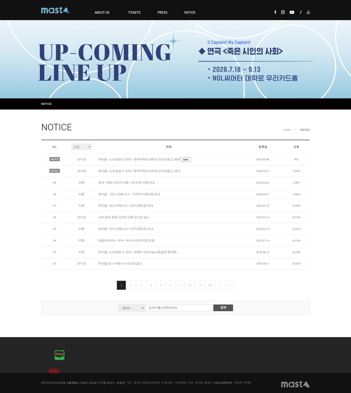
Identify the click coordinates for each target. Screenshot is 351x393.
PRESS (162, 12)
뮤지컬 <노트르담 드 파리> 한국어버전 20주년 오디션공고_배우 (139, 159)
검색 (223, 307)
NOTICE (189, 12)
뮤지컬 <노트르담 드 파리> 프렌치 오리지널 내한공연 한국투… (138, 252)
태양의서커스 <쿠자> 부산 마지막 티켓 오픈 (126, 240)
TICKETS (134, 12)
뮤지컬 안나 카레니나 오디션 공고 (120, 263)
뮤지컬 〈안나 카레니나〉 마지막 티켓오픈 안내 (129, 194)
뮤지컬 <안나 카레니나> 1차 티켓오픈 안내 (125, 228)
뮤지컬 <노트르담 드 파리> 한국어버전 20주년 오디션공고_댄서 (139, 171)
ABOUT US (102, 12)
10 (210, 285)
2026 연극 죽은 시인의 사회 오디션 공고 (123, 217)
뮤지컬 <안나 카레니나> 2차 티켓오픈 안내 (125, 205)
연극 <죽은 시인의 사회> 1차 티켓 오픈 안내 (126, 182)
